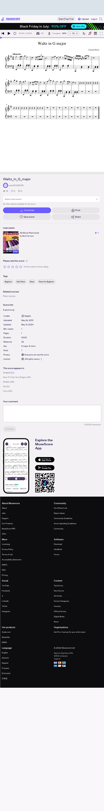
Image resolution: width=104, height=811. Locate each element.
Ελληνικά (6, 673)
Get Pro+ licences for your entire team (69, 632)
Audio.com (6, 632)
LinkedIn (5, 601)
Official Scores (60, 611)
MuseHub (6, 637)
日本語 (4, 678)
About (4, 508)
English (5, 653)
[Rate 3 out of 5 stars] (12, 266)
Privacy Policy (7, 549)
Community (58, 529)
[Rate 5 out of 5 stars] (20, 266)
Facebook (6, 591)
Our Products (7, 523)
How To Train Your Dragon (14, 377)
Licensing (6, 544)
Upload (83, 19)
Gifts (4, 534)
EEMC (4, 642)
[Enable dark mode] (84, 33)
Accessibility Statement (11, 560)
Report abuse (59, 513)
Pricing (5, 575)
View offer (79, 26)
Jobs (3, 513)
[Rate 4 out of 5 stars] (16, 266)
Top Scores (58, 585)
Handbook (58, 549)
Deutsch (5, 658)
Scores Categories (61, 601)
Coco (5, 391)
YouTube (5, 585)
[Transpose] (54, 33)
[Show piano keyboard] (90, 33)
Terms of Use (7, 554)
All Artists (58, 596)
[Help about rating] (26, 261)
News (56, 622)
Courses (57, 606)
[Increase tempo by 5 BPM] (77, 33)
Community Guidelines (63, 518)
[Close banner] (100, 26)
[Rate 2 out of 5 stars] (8, 266)
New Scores (59, 591)
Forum (56, 554)
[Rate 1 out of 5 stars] (4, 266)
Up (4, 386)
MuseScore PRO (8, 529)
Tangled (6, 372)
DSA (4, 570)
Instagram (6, 611)
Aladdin (6, 382)
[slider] (1, 38)
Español (5, 663)
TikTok (4, 606)
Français (5, 668)
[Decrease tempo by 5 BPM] (70, 33)
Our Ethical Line (60, 508)
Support (5, 518)
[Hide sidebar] (41, 359)
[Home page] (10, 19)
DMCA (4, 565)
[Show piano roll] (95, 33)
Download (58, 544)
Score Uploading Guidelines (65, 523)
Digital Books (59, 616)
